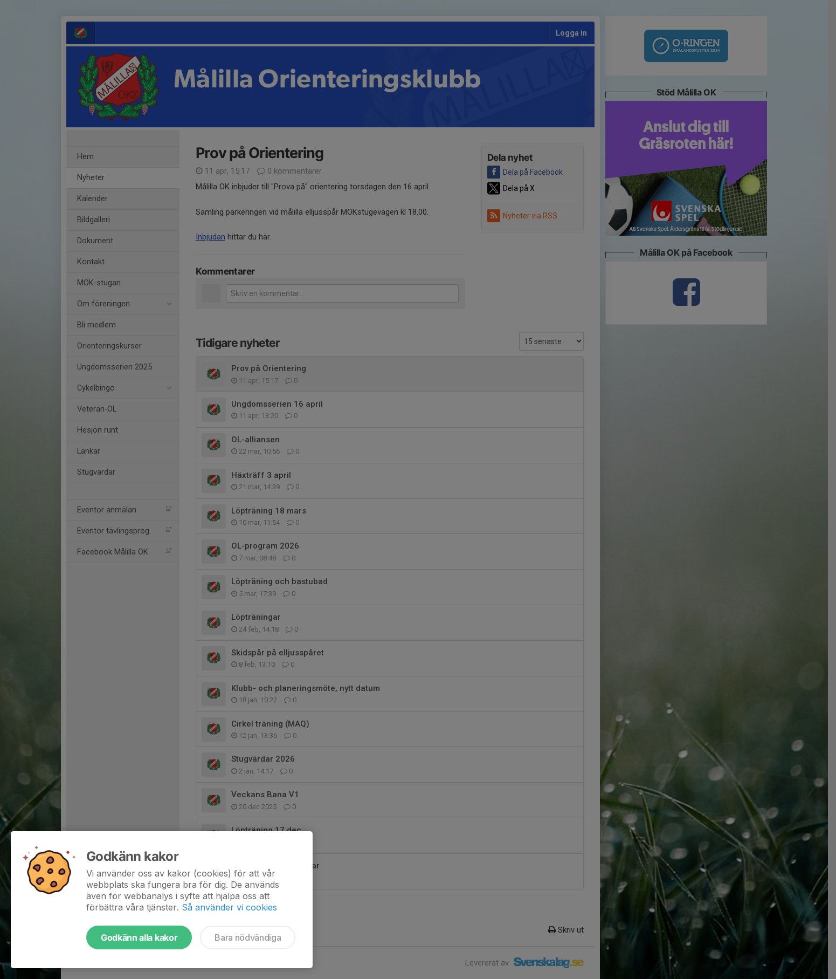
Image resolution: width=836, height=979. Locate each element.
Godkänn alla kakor (139, 937)
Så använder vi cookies (229, 907)
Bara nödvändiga (248, 937)
